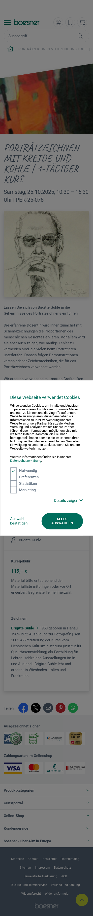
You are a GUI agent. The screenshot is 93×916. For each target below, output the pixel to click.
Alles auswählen (62, 521)
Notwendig (23, 470)
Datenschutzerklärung (25, 460)
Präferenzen (24, 477)
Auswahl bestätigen (19, 521)
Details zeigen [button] (68, 500)
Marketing (23, 490)
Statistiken (23, 483)
